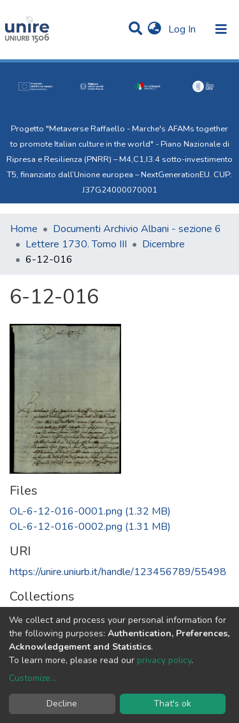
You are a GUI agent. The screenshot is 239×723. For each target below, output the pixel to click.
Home (24, 229)
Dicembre (163, 244)
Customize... (32, 678)
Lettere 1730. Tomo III (76, 244)
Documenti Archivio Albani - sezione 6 (137, 229)
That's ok (172, 703)
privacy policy (164, 660)
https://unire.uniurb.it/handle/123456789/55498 (118, 572)
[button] (154, 29)
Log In (183, 29)
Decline (62, 703)
